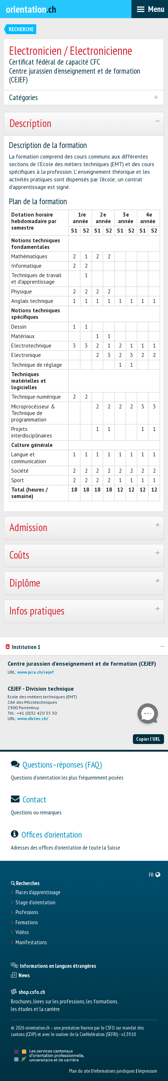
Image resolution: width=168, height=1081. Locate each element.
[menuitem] (154, 875)
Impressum (147, 1071)
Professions (27, 912)
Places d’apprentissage (38, 892)
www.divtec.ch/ (32, 718)
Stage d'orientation (35, 902)
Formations (27, 922)
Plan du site (79, 1071)
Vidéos (22, 932)
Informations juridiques (114, 1071)
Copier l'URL (148, 739)
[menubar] (149, 9)
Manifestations (31, 942)
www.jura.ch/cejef (35, 672)
